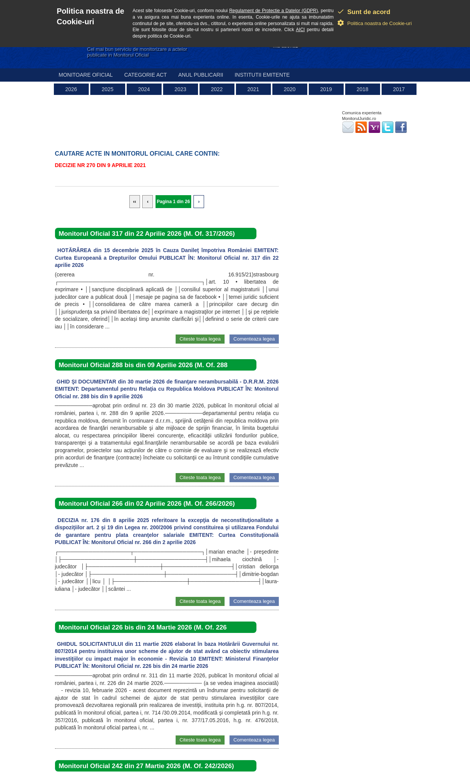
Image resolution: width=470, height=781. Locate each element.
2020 (290, 89)
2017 (399, 89)
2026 (71, 89)
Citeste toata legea (199, 339)
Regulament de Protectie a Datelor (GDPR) (273, 10)
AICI (300, 29)
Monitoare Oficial (86, 75)
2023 (180, 89)
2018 (362, 89)
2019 (326, 89)
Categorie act (145, 75)
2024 (144, 89)
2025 (107, 89)
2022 (217, 89)
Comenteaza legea (254, 339)
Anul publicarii (200, 75)
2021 (253, 89)
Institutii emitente (261, 75)
